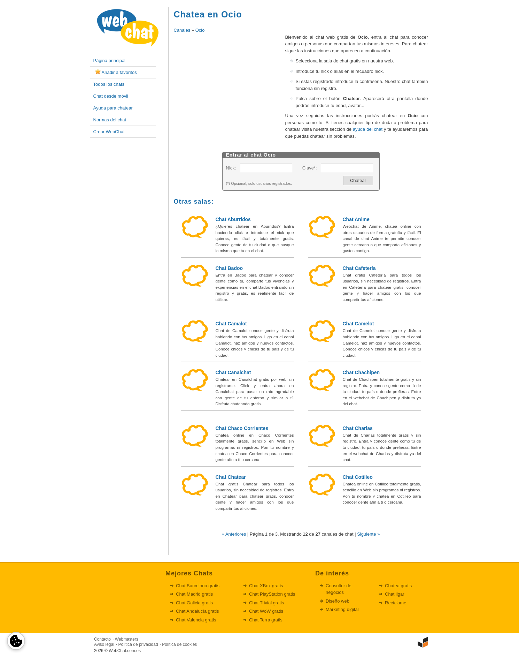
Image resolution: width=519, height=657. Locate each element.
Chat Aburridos (233, 219)
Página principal (109, 60)
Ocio (200, 30)
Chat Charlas (358, 428)
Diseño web (337, 601)
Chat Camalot (231, 323)
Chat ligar (394, 594)
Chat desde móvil (110, 96)
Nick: (231, 168)
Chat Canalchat (233, 372)
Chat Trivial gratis (266, 602)
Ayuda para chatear (113, 108)
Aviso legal (104, 644)
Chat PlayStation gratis (272, 594)
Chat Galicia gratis (194, 602)
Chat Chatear (231, 477)
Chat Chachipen (361, 372)
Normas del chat (109, 119)
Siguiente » (368, 534)
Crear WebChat (109, 131)
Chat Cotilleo (358, 477)
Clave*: (309, 168)
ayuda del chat (367, 129)
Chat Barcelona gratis (197, 585)
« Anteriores (234, 534)
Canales (182, 30)
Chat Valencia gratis (196, 619)
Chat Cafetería (359, 268)
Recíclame (395, 602)
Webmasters (126, 639)
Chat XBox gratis (266, 585)
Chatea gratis (398, 585)
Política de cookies (179, 644)
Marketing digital (342, 609)
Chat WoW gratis (266, 611)
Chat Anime (356, 219)
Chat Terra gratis (265, 619)
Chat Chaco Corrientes (242, 428)
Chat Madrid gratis (194, 594)
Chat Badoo (229, 268)
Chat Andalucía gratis (197, 611)
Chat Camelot (358, 323)
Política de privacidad (138, 644)
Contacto (102, 639)
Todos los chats (109, 84)
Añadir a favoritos (119, 72)
